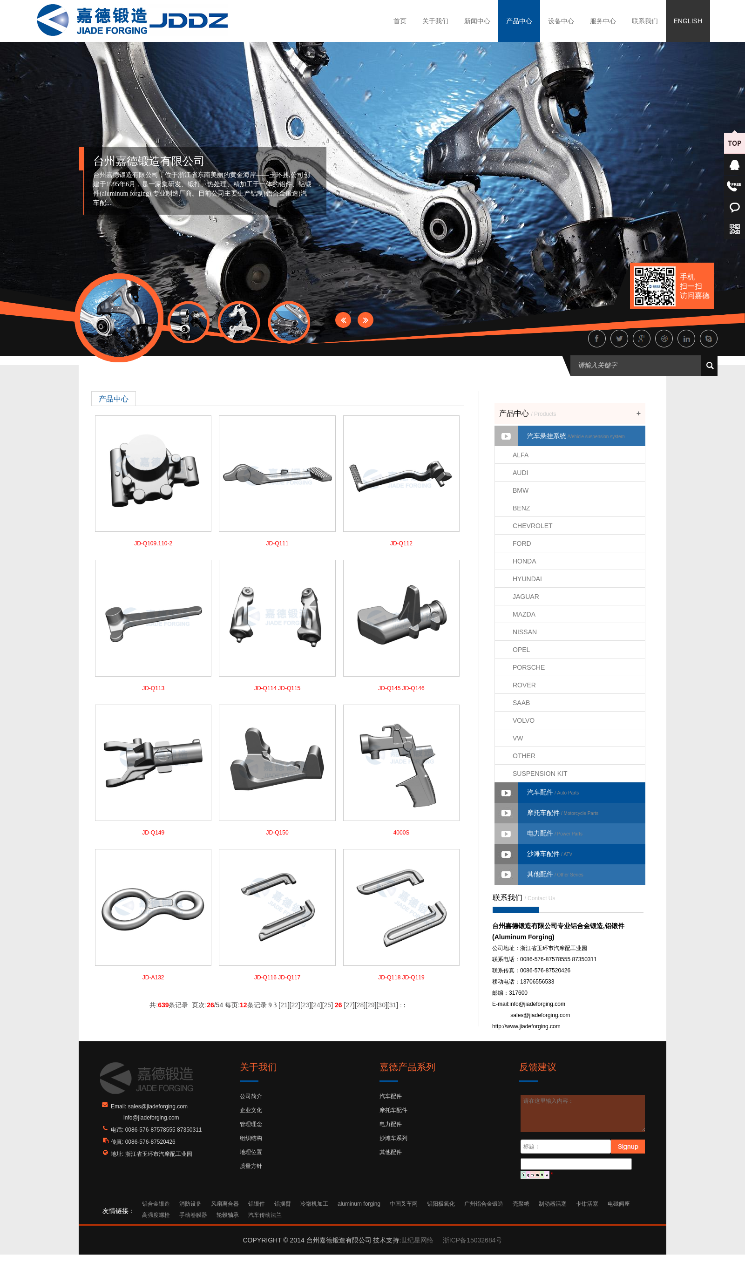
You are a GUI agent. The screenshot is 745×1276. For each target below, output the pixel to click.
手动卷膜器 (193, 1215)
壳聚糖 (521, 1204)
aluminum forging (359, 1204)
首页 (399, 21)
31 (393, 1005)
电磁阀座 (619, 1204)
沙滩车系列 (393, 1138)
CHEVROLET (533, 525)
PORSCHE (529, 667)
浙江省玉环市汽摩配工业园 (158, 1154)
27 (349, 1005)
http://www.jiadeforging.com (526, 1026)
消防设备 (190, 1204)
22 (294, 1005)
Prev (343, 320)
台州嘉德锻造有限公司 (149, 161)
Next (365, 320)
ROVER (524, 685)
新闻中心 (477, 21)
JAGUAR (526, 596)
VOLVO (524, 720)
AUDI (520, 472)
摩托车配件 (562, 812)
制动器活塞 (553, 1204)
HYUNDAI (527, 579)
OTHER (524, 756)
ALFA (520, 455)
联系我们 (645, 21)
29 (371, 1005)
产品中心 (519, 21)
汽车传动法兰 (265, 1215)
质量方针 (251, 1166)
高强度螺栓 (156, 1215)
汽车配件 (553, 792)
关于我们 (435, 21)
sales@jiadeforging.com (540, 1015)
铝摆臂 (282, 1204)
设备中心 (561, 21)
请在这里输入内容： (583, 1113)
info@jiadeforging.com (537, 1004)
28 (360, 1005)
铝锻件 (256, 1204)
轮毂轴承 (228, 1215)
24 (316, 1005)
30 (382, 1005)
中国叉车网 (404, 1204)
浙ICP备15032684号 (472, 1240)
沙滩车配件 (549, 853)
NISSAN (525, 632)
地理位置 (251, 1152)
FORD (522, 543)
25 (328, 1005)
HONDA (524, 561)
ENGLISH (688, 21)
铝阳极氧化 (441, 1204)
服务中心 (603, 21)
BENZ (521, 508)
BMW (520, 490)
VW (518, 738)
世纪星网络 (417, 1240)
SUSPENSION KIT (540, 773)
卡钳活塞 (587, 1204)
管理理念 (251, 1124)
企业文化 (251, 1110)
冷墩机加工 (314, 1204)
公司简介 (251, 1096)
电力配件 (554, 833)
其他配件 (555, 874)
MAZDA (524, 614)
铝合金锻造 (156, 1204)
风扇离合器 (225, 1204)
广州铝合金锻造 (483, 1204)
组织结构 (251, 1138)
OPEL (521, 649)
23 (306, 1005)
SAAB (521, 702)
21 (284, 1005)
